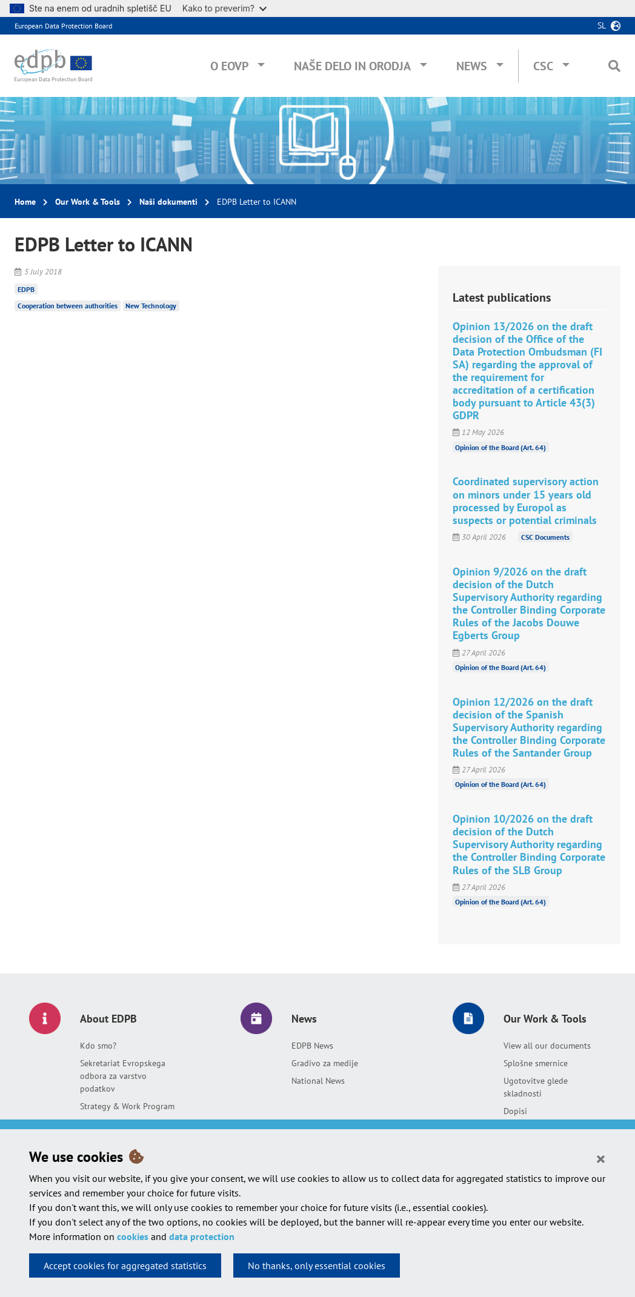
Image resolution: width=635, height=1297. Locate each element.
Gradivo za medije (324, 1063)
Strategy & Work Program (127, 1106)
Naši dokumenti (168, 201)
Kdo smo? (98, 1045)
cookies (132, 1236)
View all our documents (547, 1045)
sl (601, 25)
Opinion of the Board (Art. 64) (500, 446)
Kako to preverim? (224, 8)
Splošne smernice (536, 1063)
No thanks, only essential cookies (316, 1265)
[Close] (601, 1158)
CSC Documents (545, 537)
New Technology (150, 305)
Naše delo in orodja (352, 66)
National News (318, 1080)
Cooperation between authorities (68, 305)
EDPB (26, 288)
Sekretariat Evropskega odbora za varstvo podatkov (122, 1076)
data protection (201, 1236)
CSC (543, 66)
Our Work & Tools (87, 201)
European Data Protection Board (63, 25)
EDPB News (312, 1045)
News (471, 66)
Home (25, 201)
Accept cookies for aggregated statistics (125, 1265)
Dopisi (515, 1111)
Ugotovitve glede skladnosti (536, 1087)
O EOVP (229, 66)
